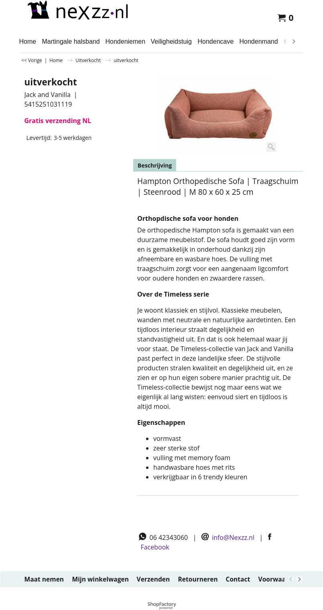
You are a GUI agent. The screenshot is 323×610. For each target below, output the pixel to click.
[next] (293, 41)
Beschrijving (155, 165)
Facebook (154, 547)
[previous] (285, 41)
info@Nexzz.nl (233, 537)
